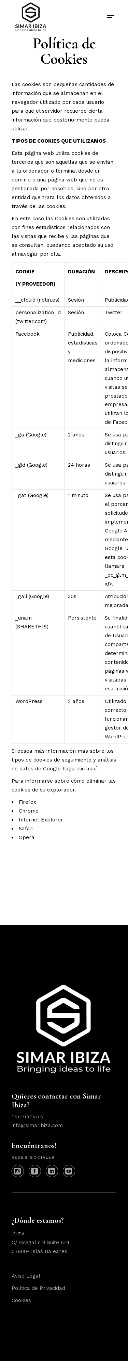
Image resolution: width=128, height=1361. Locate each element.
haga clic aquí (79, 769)
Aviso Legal (26, 1276)
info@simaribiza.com (37, 1125)
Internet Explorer (41, 820)
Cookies (21, 1300)
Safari (26, 829)
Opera (26, 837)
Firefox (27, 802)
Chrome (29, 811)
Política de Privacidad (38, 1288)
